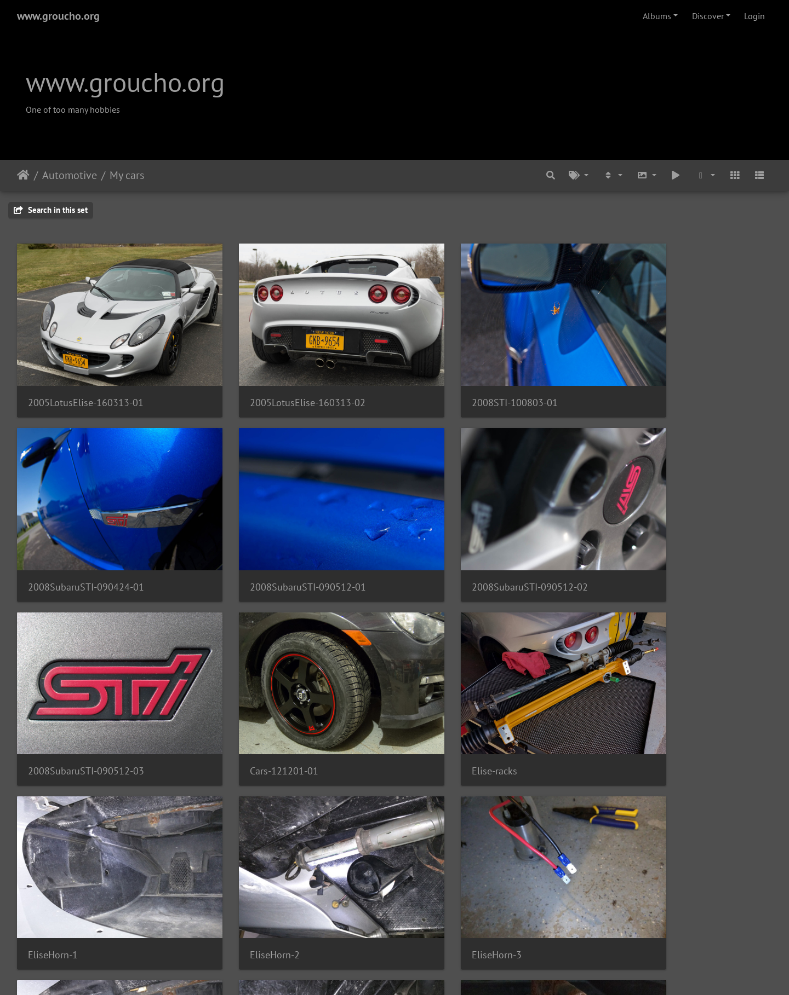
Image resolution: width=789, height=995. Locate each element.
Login (754, 15)
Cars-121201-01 (641, 546)
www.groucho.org (58, 16)
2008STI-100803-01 (457, 382)
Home (23, 175)
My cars (127, 175)
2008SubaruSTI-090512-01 (86, 546)
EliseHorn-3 (631, 710)
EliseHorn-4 (53, 874)
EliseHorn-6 (439, 874)
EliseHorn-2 (439, 710)
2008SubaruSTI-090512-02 (279, 546)
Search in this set (51, 210)
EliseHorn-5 (246, 874)
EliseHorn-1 (246, 710)
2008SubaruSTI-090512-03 (472, 546)
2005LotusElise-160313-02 (278, 382)
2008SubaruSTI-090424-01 (665, 382)
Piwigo (417, 972)
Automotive (69, 175)
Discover (708, 15)
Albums (657, 15)
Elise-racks (50, 710)
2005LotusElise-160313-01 (86, 382)
